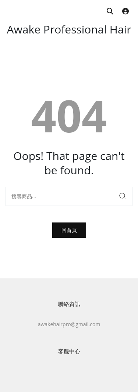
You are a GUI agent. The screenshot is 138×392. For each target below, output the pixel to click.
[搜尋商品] (110, 11)
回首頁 (69, 230)
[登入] (125, 11)
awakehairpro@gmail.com (69, 324)
